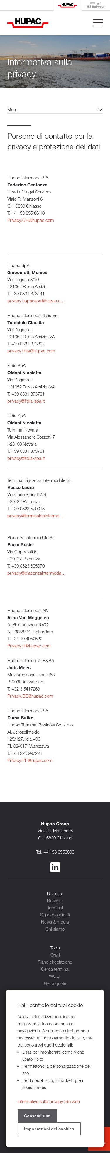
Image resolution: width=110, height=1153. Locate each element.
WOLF (55, 976)
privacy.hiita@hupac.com (31, 350)
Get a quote (55, 983)
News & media (55, 921)
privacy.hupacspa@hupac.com (36, 300)
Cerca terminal (55, 969)
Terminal (55, 907)
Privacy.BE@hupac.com (30, 695)
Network (55, 900)
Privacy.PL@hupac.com (30, 760)
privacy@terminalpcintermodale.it (36, 515)
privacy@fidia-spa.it (26, 401)
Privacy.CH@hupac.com (30, 220)
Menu (12, 109)
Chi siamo (55, 928)
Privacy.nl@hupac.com (29, 645)
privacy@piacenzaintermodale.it (36, 572)
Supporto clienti (55, 914)
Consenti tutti (37, 1115)
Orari (55, 954)
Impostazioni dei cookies (49, 1128)
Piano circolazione (55, 962)
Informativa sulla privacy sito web (49, 1101)
